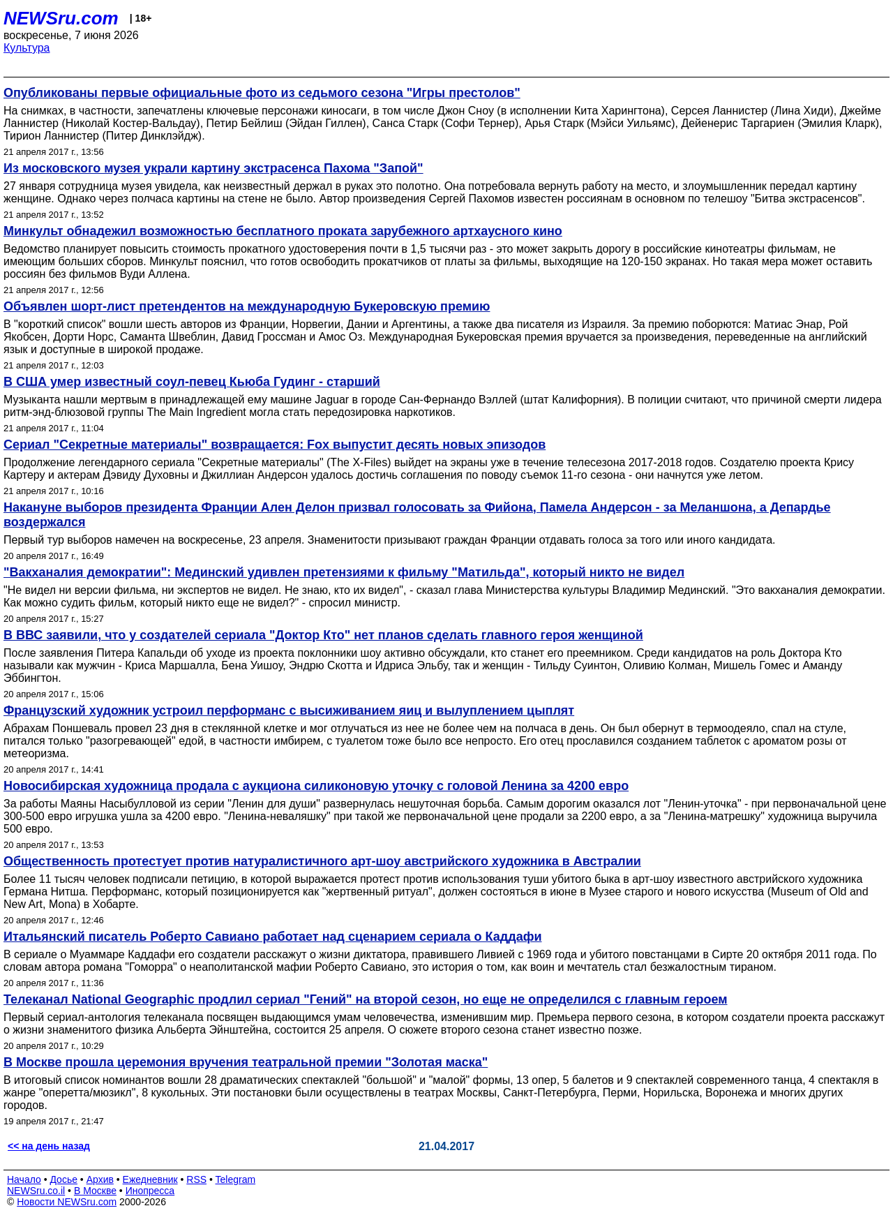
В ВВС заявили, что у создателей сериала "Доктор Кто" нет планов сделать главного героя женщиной (323, 635)
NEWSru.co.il (36, 1190)
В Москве (95, 1190)
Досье (63, 1179)
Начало (24, 1179)
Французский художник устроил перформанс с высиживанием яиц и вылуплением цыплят (288, 710)
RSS (196, 1179)
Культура (26, 48)
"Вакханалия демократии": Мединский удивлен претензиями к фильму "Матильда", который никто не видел (343, 572)
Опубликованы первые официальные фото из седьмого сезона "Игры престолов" (261, 93)
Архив (100, 1179)
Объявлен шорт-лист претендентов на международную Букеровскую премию (246, 306)
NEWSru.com (61, 18)
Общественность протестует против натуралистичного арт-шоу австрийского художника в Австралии (322, 861)
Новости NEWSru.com (67, 1201)
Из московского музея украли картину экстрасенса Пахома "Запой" (213, 168)
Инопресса (150, 1190)
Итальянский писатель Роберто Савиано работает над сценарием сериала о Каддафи (272, 937)
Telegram (236, 1179)
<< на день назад (49, 1146)
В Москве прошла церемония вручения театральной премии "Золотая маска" (245, 1062)
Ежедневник (150, 1179)
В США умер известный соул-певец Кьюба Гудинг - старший (191, 382)
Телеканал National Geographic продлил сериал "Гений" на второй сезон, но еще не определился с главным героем (365, 999)
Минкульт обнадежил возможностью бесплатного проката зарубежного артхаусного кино (282, 231)
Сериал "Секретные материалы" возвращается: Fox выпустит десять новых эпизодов (274, 445)
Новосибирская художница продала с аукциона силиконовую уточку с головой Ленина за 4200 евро (316, 786)
